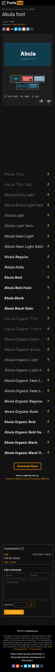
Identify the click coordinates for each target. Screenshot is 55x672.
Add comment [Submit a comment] (14, 612)
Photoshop (34, 478)
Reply (6, 562)
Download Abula (27, 466)
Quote (13, 562)
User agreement (20, 649)
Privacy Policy (35, 649)
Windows (10, 478)
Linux (25, 478)
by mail (48, 647)
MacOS (19, 478)
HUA (6, 554)
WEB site (45, 478)
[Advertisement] (27, 137)
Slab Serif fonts (19, 24)
